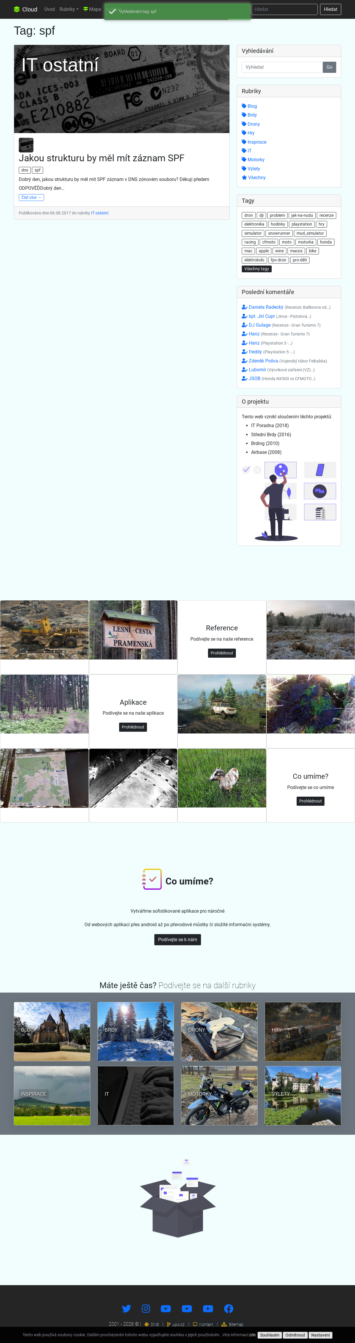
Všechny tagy (256, 268)
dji (261, 215)
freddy (268, 352)
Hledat (330, 9)
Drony (251, 124)
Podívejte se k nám (177, 939)
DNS (152, 1324)
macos (296, 251)
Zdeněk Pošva (284, 361)
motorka (306, 242)
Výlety (251, 169)
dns (24, 170)
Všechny (254, 177)
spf (37, 170)
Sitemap (233, 1324)
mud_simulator (310, 233)
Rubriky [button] (67, 9)
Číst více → (31, 197)
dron (248, 215)
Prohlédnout (222, 653)
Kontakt (203, 1324)
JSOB (278, 378)
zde (252, 1334)
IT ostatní (99, 213)
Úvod (49, 9)
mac (248, 251)
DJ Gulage (281, 325)
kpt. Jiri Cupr (276, 316)
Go (329, 67)
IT (247, 151)
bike (312, 251)
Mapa (92, 9)
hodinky (278, 224)
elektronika (254, 224)
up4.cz (176, 1324)
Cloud (25, 9)
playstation (302, 224)
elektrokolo (254, 260)
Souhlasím (269, 1335)
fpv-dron (278, 260)
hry (321, 224)
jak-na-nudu (302, 215)
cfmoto (268, 242)
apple (264, 251)
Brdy (249, 115)
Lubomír (278, 369)
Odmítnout (295, 1335)
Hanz (276, 334)
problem (277, 215)
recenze (327, 215)
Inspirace (254, 142)
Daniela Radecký (286, 307)
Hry (248, 133)
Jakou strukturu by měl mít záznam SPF (102, 158)
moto (287, 242)
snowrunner (279, 233)
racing (250, 242)
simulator (253, 233)
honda (326, 242)
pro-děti (300, 260)
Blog (249, 106)
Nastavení (320, 1335)
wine (279, 251)
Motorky (253, 159)
